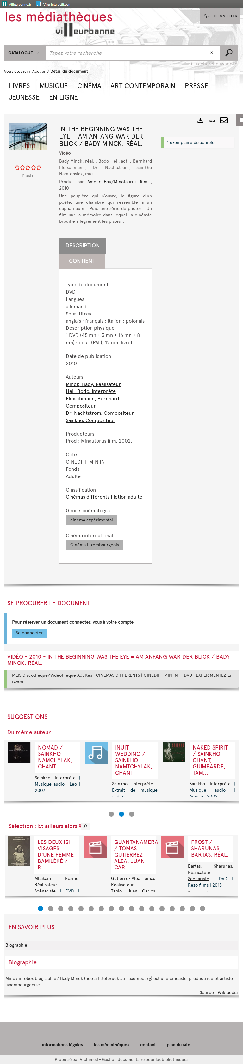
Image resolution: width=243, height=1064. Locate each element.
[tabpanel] (105, 416)
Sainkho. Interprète (132, 784)
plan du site (178, 1045)
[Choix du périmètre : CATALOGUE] (24, 53)
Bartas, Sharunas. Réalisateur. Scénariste (210, 872)
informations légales (62, 1045)
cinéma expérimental (91, 520)
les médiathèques (111, 1045)
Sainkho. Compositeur (90, 420)
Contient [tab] (82, 261)
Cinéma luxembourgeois (94, 545)
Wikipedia (228, 992)
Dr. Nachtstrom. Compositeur (100, 413)
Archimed (89, 1059)
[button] (19, 85)
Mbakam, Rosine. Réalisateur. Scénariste (56, 885)
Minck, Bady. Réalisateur (93, 384)
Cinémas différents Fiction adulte (104, 497)
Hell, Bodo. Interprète (91, 391)
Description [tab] (82, 245)
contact (148, 1045)
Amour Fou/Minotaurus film (117, 181)
